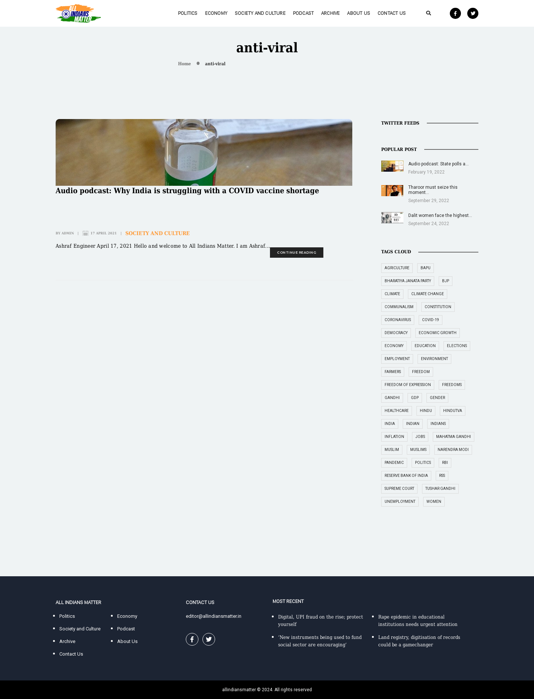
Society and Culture (260, 13)
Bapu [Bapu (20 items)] (426, 268)
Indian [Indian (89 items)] (412, 424)
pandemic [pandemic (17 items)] (394, 463)
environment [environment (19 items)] (434, 359)
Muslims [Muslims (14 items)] (418, 450)
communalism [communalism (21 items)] (399, 307)
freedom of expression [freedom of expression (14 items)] (408, 385)
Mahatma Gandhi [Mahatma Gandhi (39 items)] (453, 437)
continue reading (296, 252)
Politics (188, 13)
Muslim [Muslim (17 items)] (392, 450)
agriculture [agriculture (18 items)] (397, 268)
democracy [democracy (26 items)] (396, 333)
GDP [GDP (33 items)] (415, 398)
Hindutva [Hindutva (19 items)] (452, 411)
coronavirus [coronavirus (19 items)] (398, 320)
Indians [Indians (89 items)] (438, 424)
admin (68, 233)
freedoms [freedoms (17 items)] (452, 385)
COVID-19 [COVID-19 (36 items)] (430, 320)
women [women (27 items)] (433, 501)
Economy (216, 13)
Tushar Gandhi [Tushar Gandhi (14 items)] (440, 489)
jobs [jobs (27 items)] (420, 437)
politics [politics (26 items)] (423, 463)
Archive (330, 13)
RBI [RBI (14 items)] (445, 463)
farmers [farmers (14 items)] (393, 372)
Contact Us (392, 13)
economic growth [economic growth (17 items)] (437, 333)
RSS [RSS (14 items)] (442, 476)
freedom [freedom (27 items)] (421, 372)
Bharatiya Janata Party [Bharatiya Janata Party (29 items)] (408, 281)
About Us (358, 13)
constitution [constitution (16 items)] (438, 307)
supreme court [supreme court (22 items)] (399, 489)
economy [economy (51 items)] (394, 346)
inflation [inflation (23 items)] (394, 437)
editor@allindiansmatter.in (213, 616)
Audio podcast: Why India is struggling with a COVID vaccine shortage (187, 190)
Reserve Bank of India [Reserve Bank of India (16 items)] (406, 476)
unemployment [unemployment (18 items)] (400, 501)
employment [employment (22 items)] (397, 359)
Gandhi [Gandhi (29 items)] (392, 398)
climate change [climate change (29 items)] (427, 294)
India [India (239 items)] (390, 424)
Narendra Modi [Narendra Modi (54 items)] (453, 450)
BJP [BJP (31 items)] (445, 281)
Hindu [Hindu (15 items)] (426, 411)
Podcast (303, 13)
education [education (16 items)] (425, 346)
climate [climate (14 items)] (392, 294)
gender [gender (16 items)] (437, 398)
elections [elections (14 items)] (457, 346)
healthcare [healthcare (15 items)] (397, 411)
